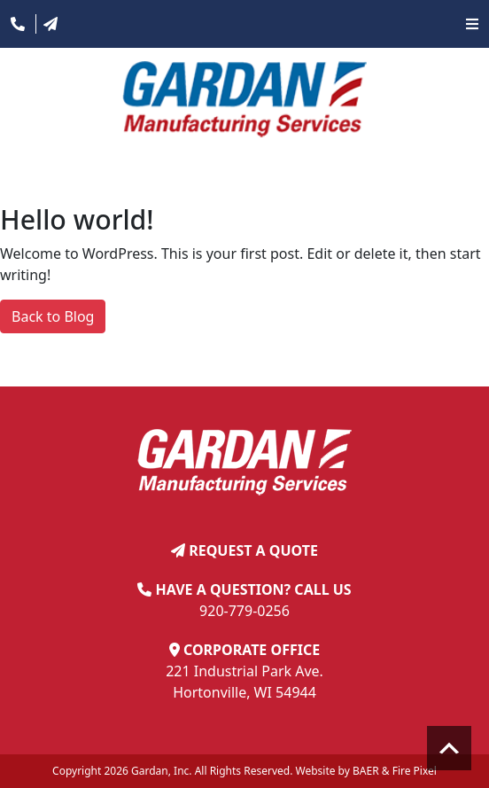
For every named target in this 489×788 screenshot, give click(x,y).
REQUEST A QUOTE (253, 550)
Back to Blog (53, 316)
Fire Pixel (414, 770)
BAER (366, 770)
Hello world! (77, 219)
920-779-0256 (244, 610)
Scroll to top (449, 748)
